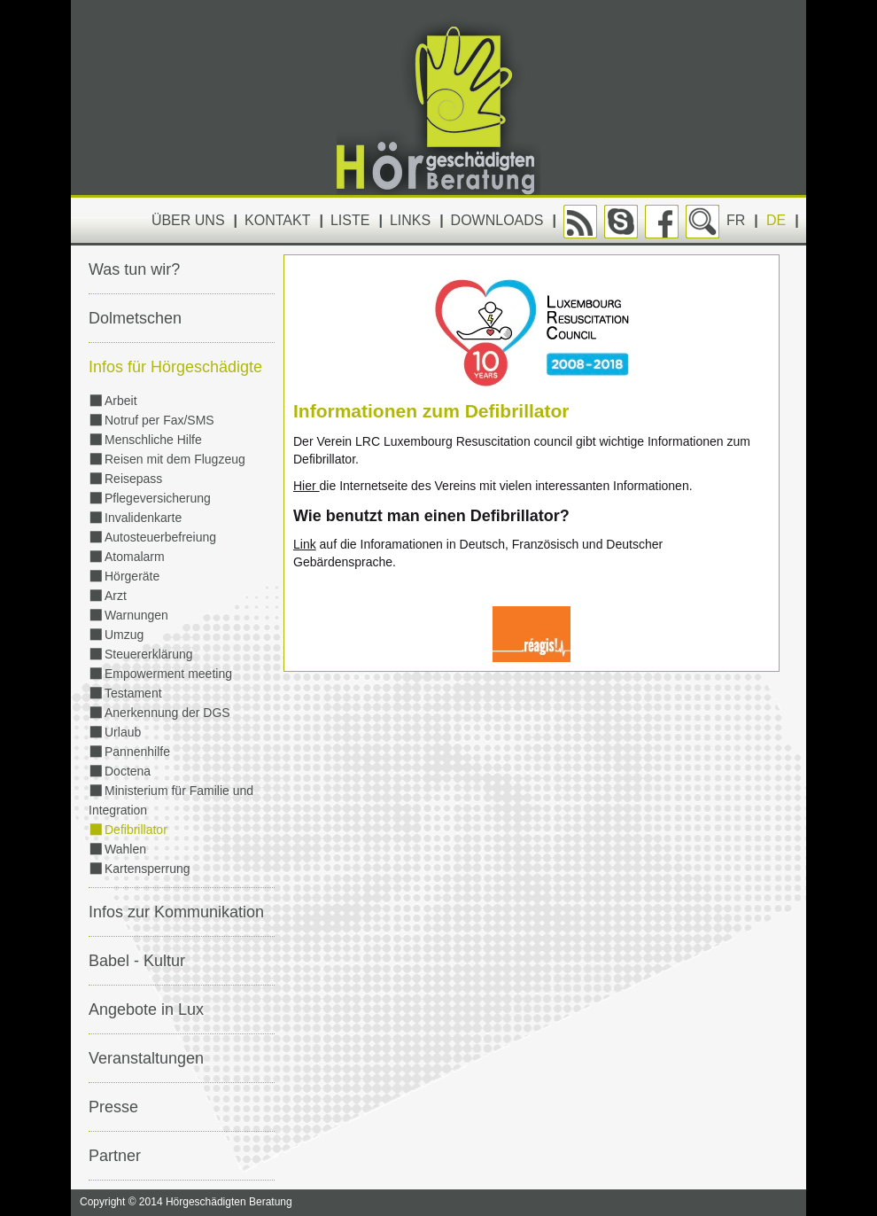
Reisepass (133, 479)
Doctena (128, 771)
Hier (306, 486)
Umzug (124, 634)
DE (776, 220)
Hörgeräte (132, 576)
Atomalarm (135, 557)
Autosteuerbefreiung (160, 537)
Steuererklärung (149, 654)
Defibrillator (136, 829)
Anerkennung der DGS (167, 712)
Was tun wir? (134, 269)
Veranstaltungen (146, 1058)
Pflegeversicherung (158, 498)
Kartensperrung (147, 868)
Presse (113, 1107)
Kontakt (277, 220)
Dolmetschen (135, 318)
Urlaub (123, 732)
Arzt (116, 596)
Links (410, 220)
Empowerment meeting (168, 673)
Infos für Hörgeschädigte (175, 367)
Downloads (497, 220)
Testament (133, 693)
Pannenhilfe (137, 751)
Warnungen (136, 615)
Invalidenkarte (143, 518)
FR (735, 220)
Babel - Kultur (137, 961)
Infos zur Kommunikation (176, 912)
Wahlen (125, 849)
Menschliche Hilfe (153, 440)
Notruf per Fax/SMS (159, 420)
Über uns (188, 220)
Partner (115, 1156)
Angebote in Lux (146, 1009)
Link (304, 544)
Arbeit (121, 401)
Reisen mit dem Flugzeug (175, 459)
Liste (349, 220)
